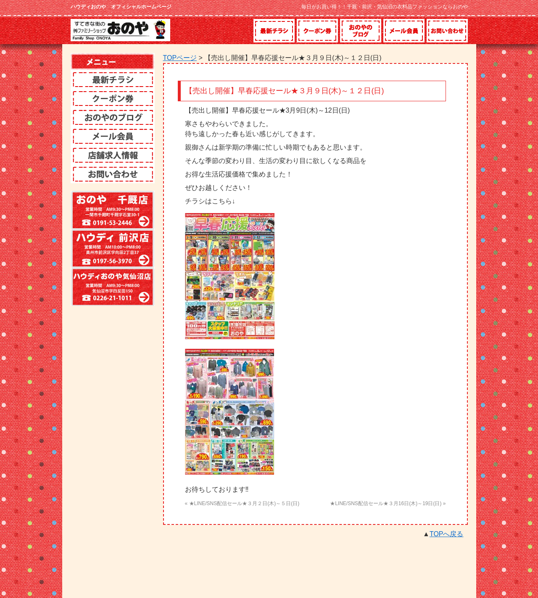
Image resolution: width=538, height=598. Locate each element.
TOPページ (180, 57)
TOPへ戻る (447, 533)
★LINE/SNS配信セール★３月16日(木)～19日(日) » (388, 503)
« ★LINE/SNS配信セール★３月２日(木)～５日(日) (242, 503)
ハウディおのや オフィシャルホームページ (121, 7)
